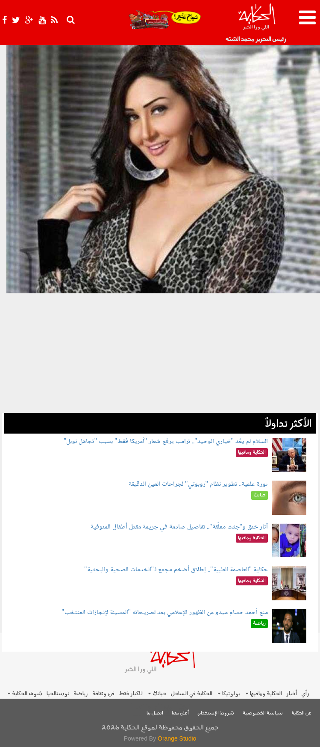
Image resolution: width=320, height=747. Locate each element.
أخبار (291, 694)
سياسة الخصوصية (263, 713)
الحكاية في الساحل (191, 694)
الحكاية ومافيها (263, 694)
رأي (305, 694)
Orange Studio (177, 738)
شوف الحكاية (24, 694)
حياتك (157, 694)
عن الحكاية (301, 713)
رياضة (80, 694)
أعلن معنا (180, 713)
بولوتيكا (228, 694)
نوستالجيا (58, 694)
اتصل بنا (155, 713)
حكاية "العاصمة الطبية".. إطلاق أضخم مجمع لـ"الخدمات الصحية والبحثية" (176, 570)
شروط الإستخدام (215, 713)
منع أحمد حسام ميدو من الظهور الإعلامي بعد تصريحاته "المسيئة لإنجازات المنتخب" (165, 612)
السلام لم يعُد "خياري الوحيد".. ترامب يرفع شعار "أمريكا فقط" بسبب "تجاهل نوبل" (166, 441)
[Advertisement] (160, 353)
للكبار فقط (131, 694)
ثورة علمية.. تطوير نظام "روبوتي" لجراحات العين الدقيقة (198, 484)
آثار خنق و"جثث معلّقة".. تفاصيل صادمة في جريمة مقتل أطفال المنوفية (179, 527)
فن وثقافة (103, 694)
